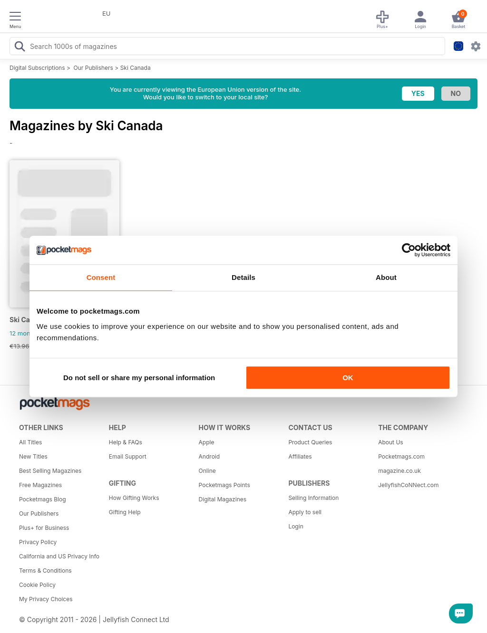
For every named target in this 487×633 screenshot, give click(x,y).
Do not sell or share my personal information (139, 378)
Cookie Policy (37, 584)
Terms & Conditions (45, 570)
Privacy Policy (38, 542)
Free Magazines (40, 485)
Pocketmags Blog (42, 499)
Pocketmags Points (224, 485)
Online (207, 470)
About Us (390, 442)
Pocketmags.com (401, 456)
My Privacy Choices (46, 599)
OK (347, 378)
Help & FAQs (125, 442)
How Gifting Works (134, 497)
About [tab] (386, 277)
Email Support (127, 456)
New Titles (33, 456)
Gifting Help (125, 512)
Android (209, 456)
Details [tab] (243, 277)
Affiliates (300, 456)
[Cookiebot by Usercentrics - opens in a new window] (408, 250)
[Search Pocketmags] (19, 47)
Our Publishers (93, 67)
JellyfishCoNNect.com (408, 485)
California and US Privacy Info (59, 556)
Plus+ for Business (44, 527)
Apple (206, 442)
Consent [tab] (101, 277)
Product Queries (310, 442)
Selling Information (313, 497)
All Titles (30, 442)
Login (295, 526)
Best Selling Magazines (50, 470)
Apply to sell (304, 512)
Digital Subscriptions (37, 67)
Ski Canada (135, 67)
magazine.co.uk (399, 470)
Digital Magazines (222, 499)
